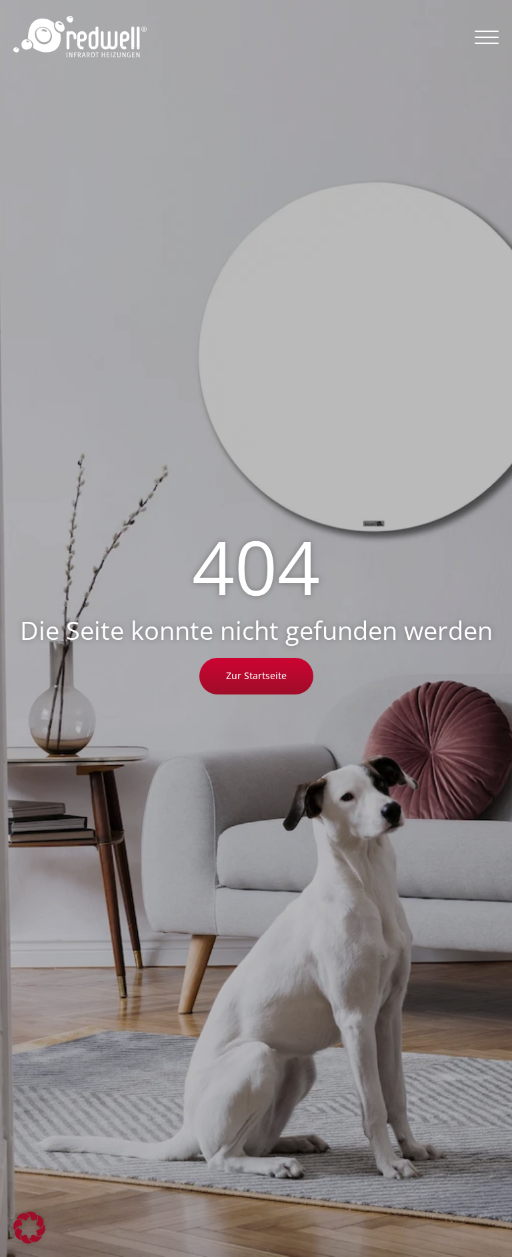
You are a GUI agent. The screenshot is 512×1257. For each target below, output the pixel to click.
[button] (487, 37)
